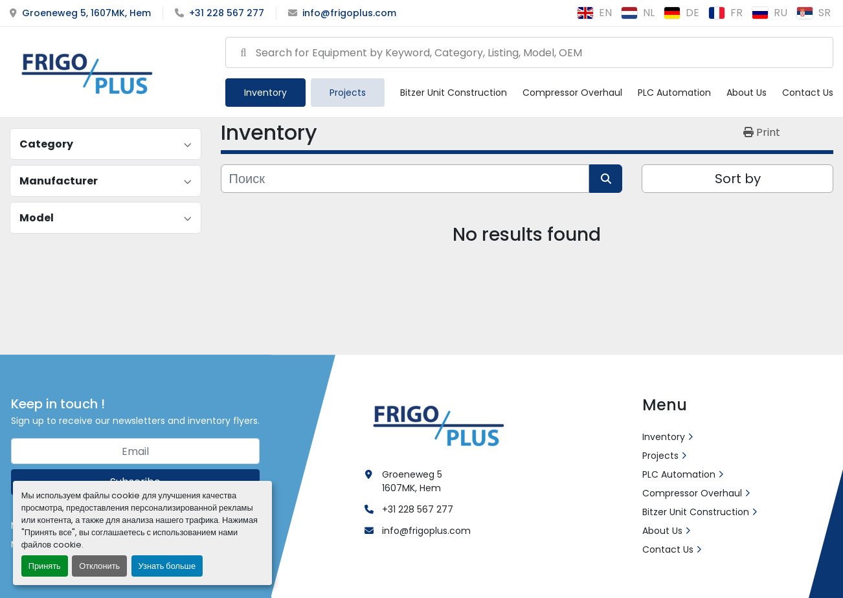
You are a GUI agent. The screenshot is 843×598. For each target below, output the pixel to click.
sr (813, 12)
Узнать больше (167, 565)
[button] (265, 92)
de (681, 12)
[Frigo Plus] (435, 423)
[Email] (135, 451)
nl (638, 12)
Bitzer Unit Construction (453, 92)
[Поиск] (405, 178)
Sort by (738, 179)
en (594, 12)
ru (769, 12)
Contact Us (807, 92)
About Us (746, 92)
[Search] (529, 52)
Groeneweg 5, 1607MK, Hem (86, 12)
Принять (44, 565)
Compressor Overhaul (572, 92)
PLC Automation (674, 92)
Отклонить (99, 565)
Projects (348, 92)
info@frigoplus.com (349, 12)
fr (725, 12)
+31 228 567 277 (226, 12)
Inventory (265, 92)
